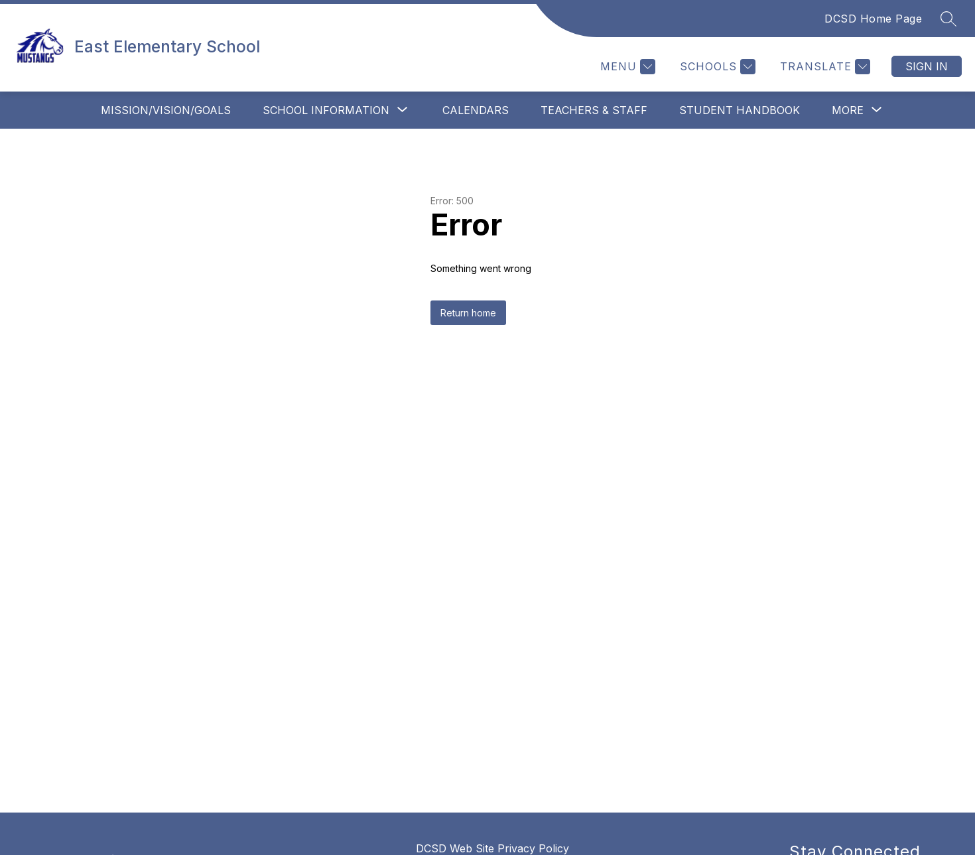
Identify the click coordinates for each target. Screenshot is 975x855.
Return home (468, 312)
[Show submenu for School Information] (326, 110)
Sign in (926, 66)
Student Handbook (739, 110)
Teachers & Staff (594, 110)
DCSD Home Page (873, 18)
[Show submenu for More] (848, 110)
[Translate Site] (823, 66)
